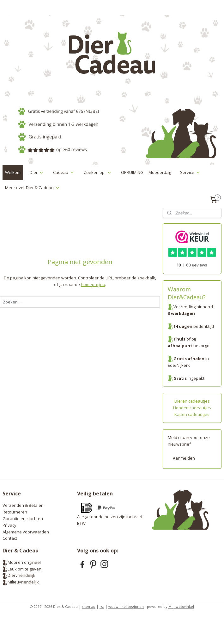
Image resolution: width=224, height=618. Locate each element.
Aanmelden (184, 458)
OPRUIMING (132, 172)
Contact (10, 538)
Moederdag (159, 172)
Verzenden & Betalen (23, 505)
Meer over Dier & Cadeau (32, 187)
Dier (37, 172)
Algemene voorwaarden (26, 532)
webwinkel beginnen (126, 606)
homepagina (93, 284)
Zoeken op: (98, 172)
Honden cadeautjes (192, 408)
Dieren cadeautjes (192, 401)
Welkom (13, 172)
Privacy (9, 525)
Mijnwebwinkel (181, 606)
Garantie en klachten (23, 518)
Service (190, 172)
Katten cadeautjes (191, 414)
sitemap (88, 606)
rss (102, 606)
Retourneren (15, 512)
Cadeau (64, 172)
